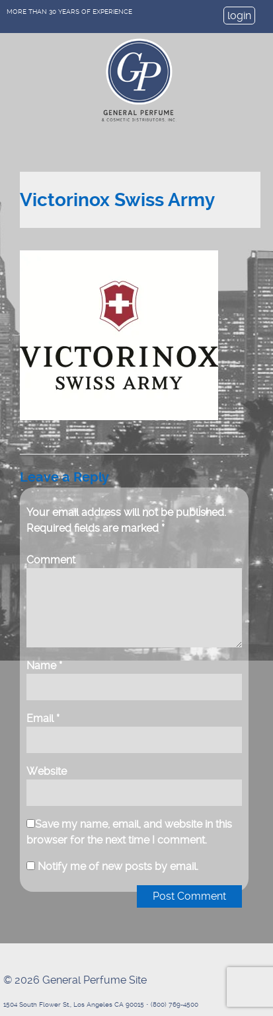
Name (44, 665)
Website (46, 771)
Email (42, 718)
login (239, 15)
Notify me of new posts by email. (118, 866)
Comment (50, 560)
